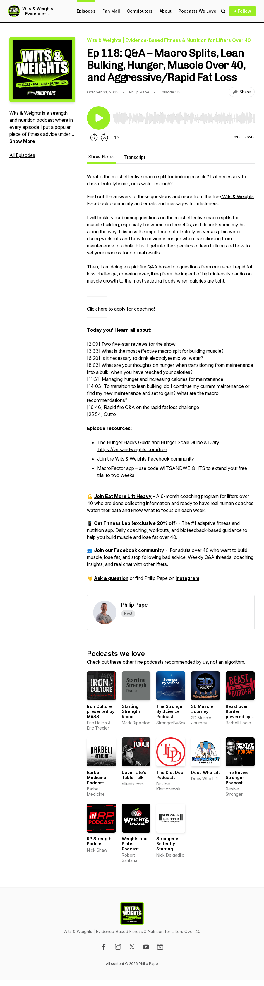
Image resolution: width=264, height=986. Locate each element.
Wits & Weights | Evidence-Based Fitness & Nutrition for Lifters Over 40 (38, 11)
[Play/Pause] (98, 118)
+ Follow (242, 10)
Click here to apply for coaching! (121, 309)
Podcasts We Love (197, 10)
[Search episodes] (223, 11)
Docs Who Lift (205, 772)
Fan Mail (111, 10)
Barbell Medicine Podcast (96, 777)
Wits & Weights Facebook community (154, 459)
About (166, 10)
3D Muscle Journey (202, 709)
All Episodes (22, 155)
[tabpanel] (171, 384)
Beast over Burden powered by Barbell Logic (239, 714)
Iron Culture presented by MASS (100, 711)
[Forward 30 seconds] (104, 137)
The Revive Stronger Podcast (237, 777)
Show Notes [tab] (101, 157)
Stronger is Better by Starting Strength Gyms (167, 849)
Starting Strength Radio (131, 711)
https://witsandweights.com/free (132, 449)
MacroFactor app (115, 468)
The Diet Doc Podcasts (169, 775)
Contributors (139, 10)
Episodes (86, 10)
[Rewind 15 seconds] (94, 137)
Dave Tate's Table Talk (134, 775)
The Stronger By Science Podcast (170, 711)
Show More (22, 141)
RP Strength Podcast (99, 841)
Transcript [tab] (134, 157)
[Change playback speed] (117, 137)
